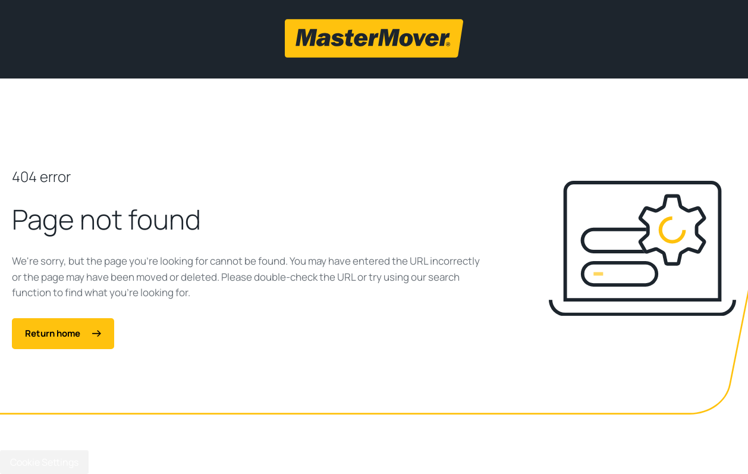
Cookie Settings (44, 462)
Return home (63, 333)
